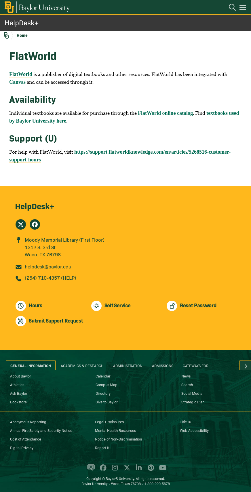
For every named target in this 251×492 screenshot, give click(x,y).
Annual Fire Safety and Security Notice (41, 430)
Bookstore (18, 401)
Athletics (17, 384)
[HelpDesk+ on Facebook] (35, 224)
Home (22, 35)
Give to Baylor (107, 401)
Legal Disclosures (109, 421)
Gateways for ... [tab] (198, 365)
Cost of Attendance (25, 438)
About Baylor (20, 375)
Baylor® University (120, 478)
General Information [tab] (30, 365)
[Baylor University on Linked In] (138, 470)
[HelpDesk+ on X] (20, 224)
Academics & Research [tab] (82, 365)
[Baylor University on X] (126, 470)
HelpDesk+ (22, 22)
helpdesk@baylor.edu (48, 266)
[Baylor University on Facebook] (102, 470)
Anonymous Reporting (28, 421)
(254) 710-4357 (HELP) (50, 277)
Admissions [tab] (162, 365)
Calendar (103, 375)
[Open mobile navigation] (244, 8)
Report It (102, 447)
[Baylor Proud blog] (90, 470)
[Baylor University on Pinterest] (150, 470)
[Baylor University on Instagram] (114, 470)
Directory (103, 393)
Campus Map (106, 384)
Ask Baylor (18, 393)
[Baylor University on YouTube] (161, 470)
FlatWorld (20, 74)
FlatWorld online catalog (165, 113)
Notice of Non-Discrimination (118, 438)
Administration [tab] (127, 365)
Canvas (17, 82)
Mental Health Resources (115, 430)
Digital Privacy (21, 447)
